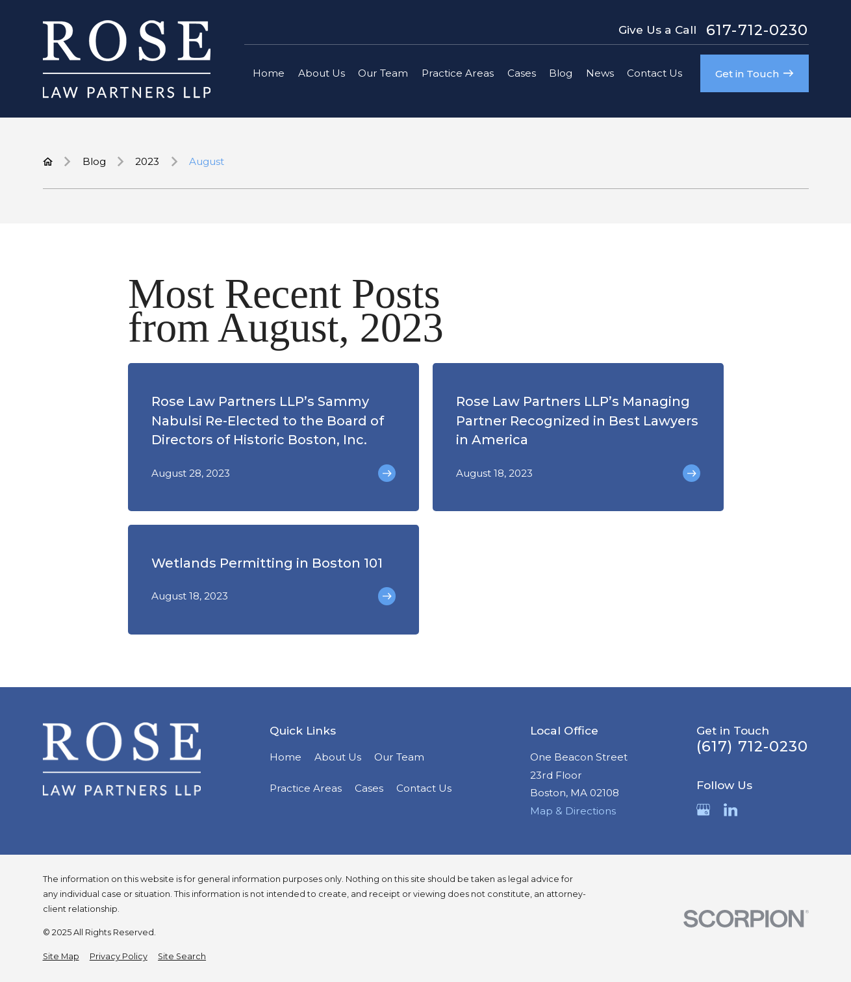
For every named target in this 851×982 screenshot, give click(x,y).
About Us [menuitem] (321, 73)
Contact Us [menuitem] (654, 73)
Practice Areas (306, 788)
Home (285, 757)
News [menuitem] (600, 73)
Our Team (399, 757)
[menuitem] (61, 957)
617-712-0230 (757, 30)
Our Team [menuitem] (383, 73)
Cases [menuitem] (521, 73)
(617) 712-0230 (752, 746)
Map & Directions (573, 811)
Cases (369, 788)
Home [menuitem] (269, 73)
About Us (337, 757)
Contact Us (423, 788)
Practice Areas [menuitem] (458, 73)
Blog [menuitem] (560, 73)
